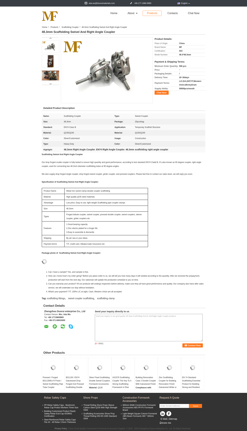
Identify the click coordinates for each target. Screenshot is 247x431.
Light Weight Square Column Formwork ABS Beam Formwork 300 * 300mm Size (140, 416)
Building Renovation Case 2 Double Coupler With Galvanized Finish (146, 380)
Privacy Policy (61, 428)
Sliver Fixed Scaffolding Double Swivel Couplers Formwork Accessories (99, 380)
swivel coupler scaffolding (81, 298)
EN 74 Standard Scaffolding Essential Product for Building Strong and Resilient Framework (191, 384)
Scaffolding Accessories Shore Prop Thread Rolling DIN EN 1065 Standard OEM (100, 416)
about (131, 13)
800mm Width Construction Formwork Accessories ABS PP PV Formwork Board (139, 407)
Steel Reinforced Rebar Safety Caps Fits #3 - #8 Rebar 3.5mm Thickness (60, 421)
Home (113, 13)
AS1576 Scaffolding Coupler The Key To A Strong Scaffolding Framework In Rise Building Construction (121, 384)
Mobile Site (165, 423)
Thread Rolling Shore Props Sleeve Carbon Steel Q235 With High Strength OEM (100, 407)
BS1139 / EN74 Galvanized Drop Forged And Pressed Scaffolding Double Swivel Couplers (75, 384)
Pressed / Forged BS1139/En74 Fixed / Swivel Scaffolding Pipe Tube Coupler (53, 382)
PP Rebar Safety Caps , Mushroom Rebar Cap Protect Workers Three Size (61, 406)
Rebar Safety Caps (55, 397)
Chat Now (193, 13)
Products (152, 13)
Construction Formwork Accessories (136, 399)
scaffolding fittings (56, 298)
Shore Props (90, 397)
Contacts (173, 13)
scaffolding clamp (106, 298)
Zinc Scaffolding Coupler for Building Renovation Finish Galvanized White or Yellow (167, 384)
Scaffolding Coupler (70, 27)
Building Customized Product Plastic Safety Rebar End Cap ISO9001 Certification (60, 413)
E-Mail (164, 419)
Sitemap (173, 419)
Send (195, 406)
